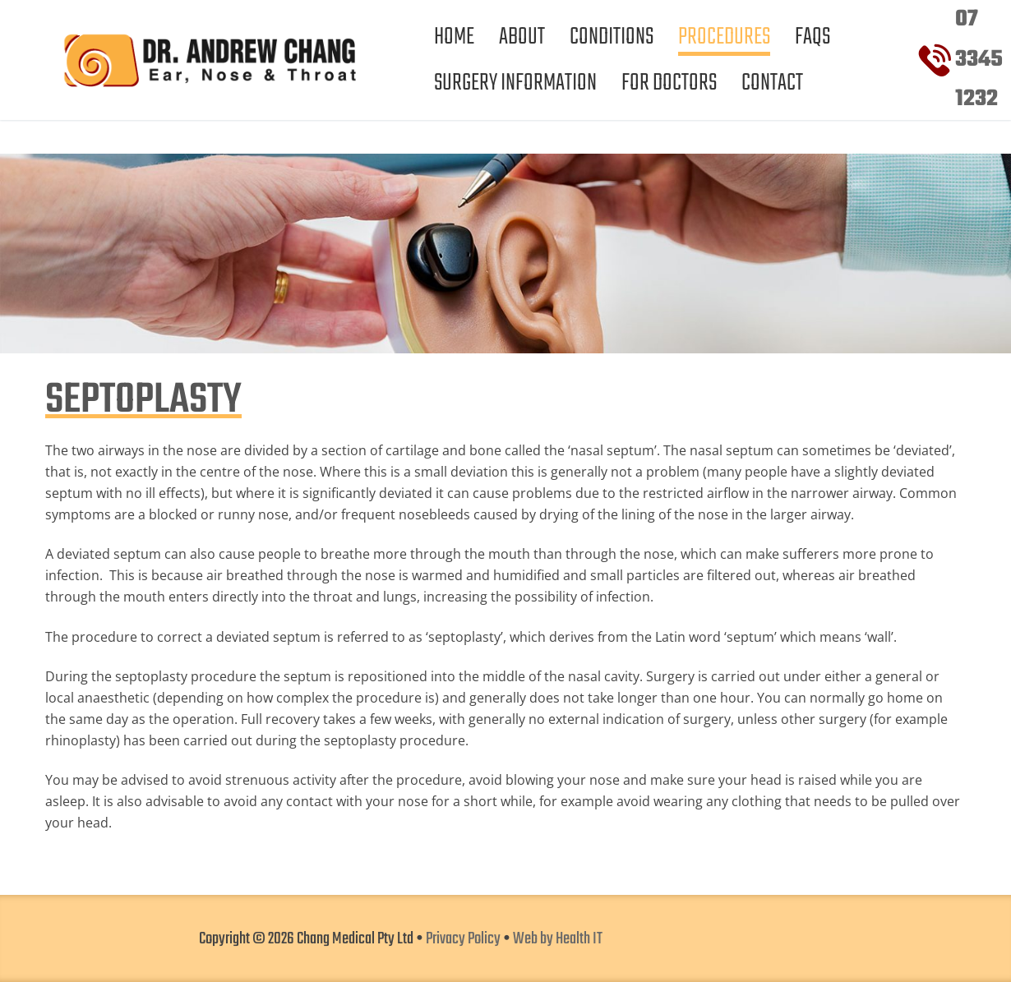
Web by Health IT (557, 939)
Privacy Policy (463, 939)
